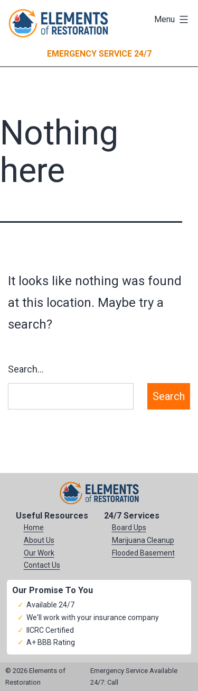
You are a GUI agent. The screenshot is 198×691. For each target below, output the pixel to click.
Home (34, 527)
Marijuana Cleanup (143, 540)
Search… (26, 369)
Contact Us (42, 565)
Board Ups (129, 527)
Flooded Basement (143, 553)
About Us (39, 540)
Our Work (39, 553)
